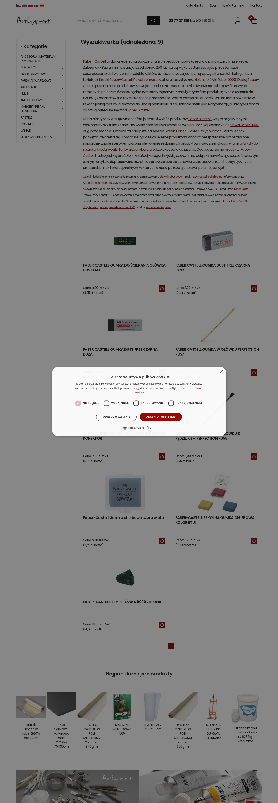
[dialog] (139, 401)
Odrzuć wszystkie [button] (116, 417)
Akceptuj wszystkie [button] (160, 417)
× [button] (221, 371)
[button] (139, 428)
